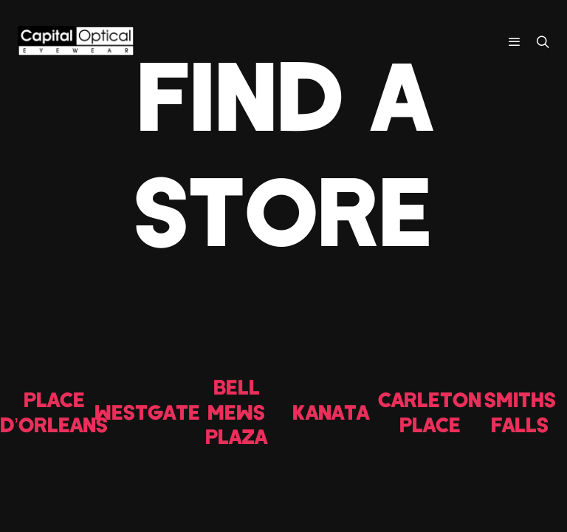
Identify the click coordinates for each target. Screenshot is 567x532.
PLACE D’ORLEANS (54, 411)
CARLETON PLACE (429, 411)
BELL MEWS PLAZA (236, 411)
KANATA (330, 411)
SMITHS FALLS (520, 411)
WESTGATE (147, 411)
